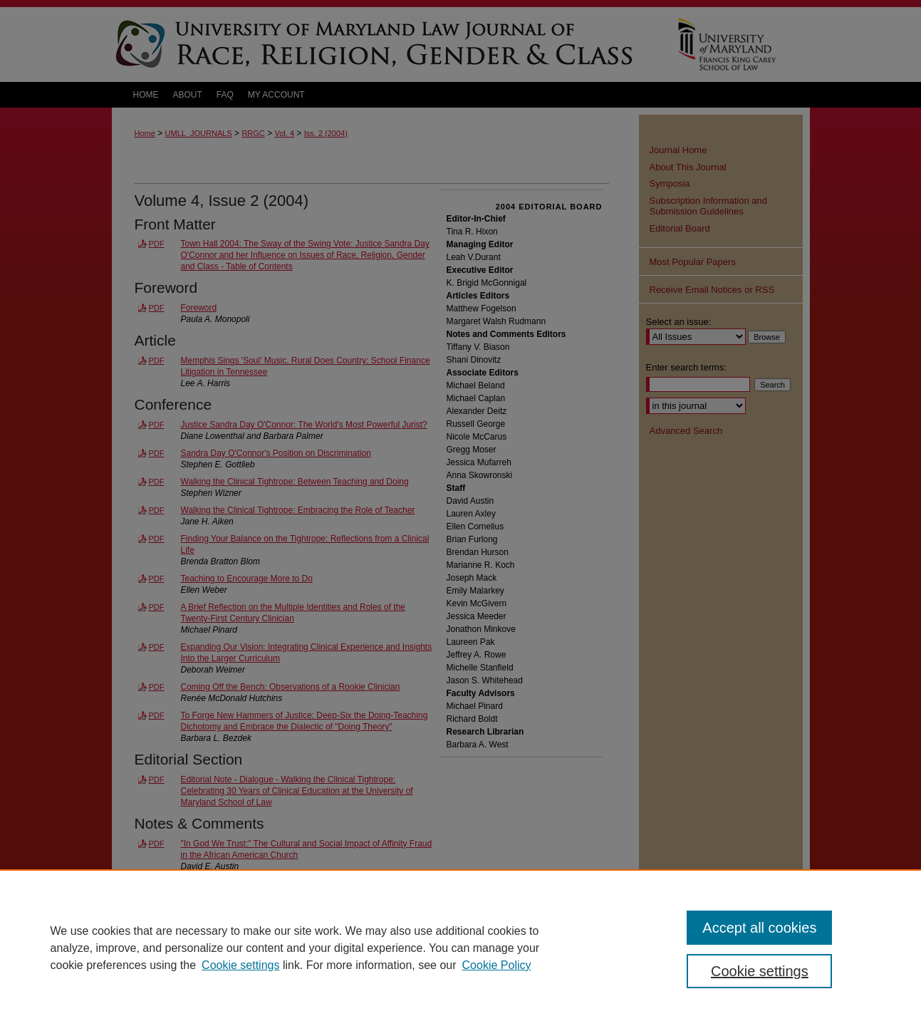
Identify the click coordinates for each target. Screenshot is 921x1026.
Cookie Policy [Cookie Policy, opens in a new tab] (496, 965)
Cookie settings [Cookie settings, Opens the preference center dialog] (759, 971)
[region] (460, 947)
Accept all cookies (759, 928)
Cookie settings (240, 965)
